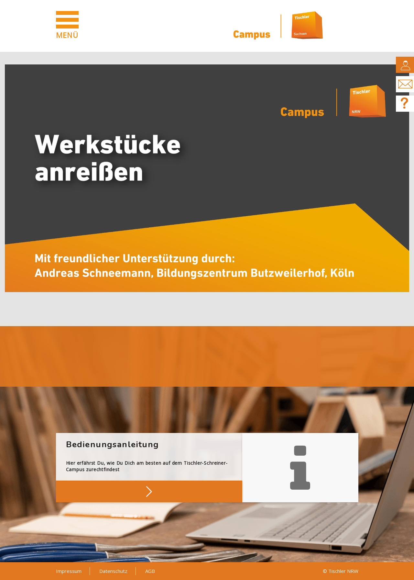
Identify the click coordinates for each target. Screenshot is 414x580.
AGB (150, 571)
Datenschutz (113, 571)
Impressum (69, 571)
